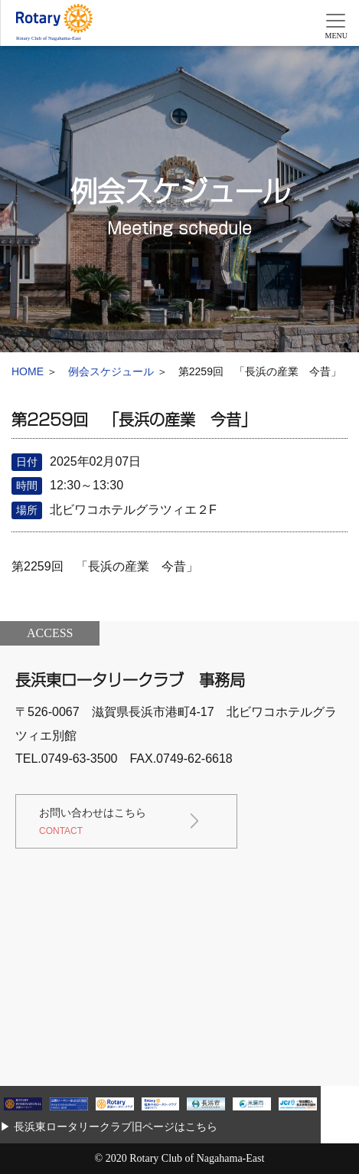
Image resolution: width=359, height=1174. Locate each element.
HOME (27, 371)
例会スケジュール (111, 371)
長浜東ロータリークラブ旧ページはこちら (115, 1126)
